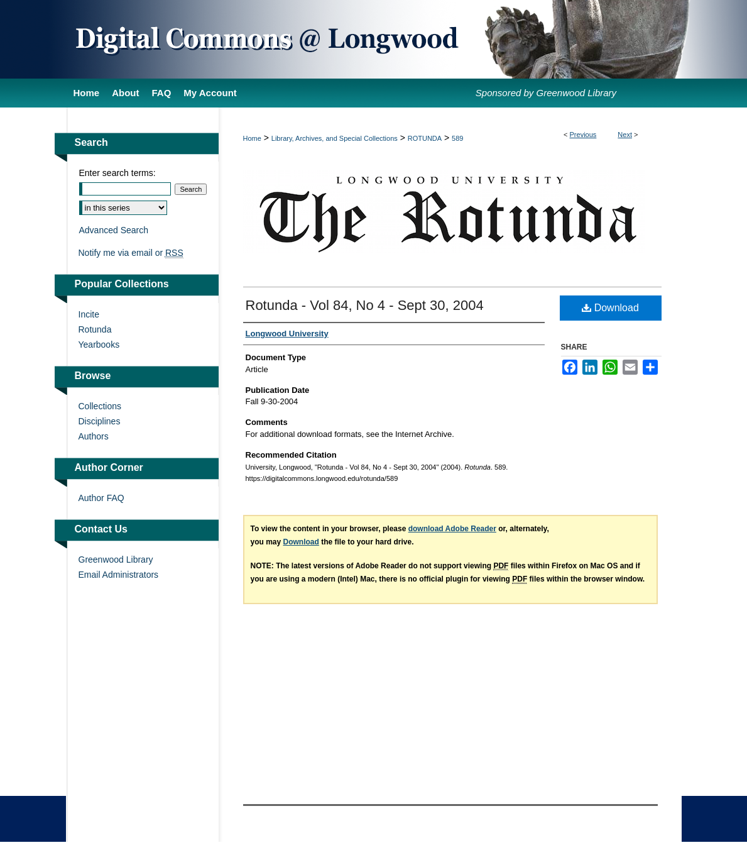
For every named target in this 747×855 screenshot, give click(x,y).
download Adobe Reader (452, 528)
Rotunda (95, 329)
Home (252, 138)
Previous (583, 134)
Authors (94, 436)
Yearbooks (99, 344)
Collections (100, 406)
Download (610, 307)
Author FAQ (101, 498)
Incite (89, 314)
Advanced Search (114, 230)
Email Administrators (119, 575)
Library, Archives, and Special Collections (334, 138)
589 (457, 138)
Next (625, 134)
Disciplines (100, 421)
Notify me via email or (131, 253)
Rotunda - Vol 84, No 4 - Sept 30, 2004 (365, 305)
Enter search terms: (117, 173)
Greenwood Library (116, 559)
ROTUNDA (425, 138)
